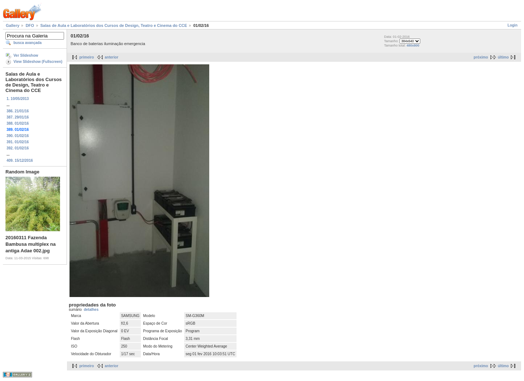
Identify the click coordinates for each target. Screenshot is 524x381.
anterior (111, 57)
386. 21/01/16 (18, 111)
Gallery (12, 25)
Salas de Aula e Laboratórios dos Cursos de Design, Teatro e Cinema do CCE (113, 25)
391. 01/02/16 (18, 142)
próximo (481, 57)
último (503, 57)
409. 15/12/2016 (20, 161)
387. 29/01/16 (18, 117)
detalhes (91, 310)
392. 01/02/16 (18, 148)
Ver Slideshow (25, 55)
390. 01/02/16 (18, 136)
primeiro (86, 57)
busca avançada (27, 43)
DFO (29, 25)
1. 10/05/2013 (18, 99)
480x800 (412, 45)
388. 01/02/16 (18, 123)
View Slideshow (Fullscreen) (37, 62)
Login (512, 25)
